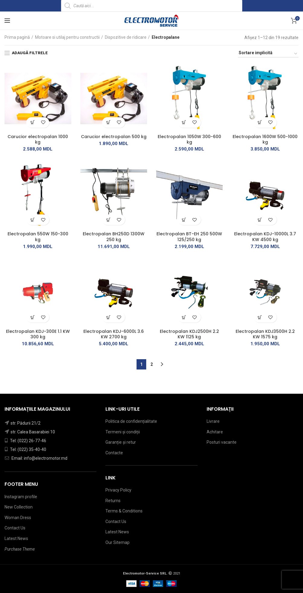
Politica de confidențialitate (131, 421)
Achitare (215, 431)
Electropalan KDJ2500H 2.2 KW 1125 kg (189, 334)
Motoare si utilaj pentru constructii (67, 37)
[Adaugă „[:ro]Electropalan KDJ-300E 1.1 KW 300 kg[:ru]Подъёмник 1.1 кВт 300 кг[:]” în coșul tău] (32, 317)
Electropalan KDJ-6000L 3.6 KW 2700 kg (113, 334)
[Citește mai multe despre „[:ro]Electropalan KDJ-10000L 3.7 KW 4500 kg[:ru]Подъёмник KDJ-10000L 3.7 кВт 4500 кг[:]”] (260, 219)
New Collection (19, 507)
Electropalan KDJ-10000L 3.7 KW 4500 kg (265, 236)
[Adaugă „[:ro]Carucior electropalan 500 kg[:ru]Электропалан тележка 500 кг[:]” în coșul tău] (108, 122)
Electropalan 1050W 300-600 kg (189, 139)
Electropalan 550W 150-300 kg (38, 236)
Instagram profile (21, 496)
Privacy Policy (118, 490)
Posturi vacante (222, 442)
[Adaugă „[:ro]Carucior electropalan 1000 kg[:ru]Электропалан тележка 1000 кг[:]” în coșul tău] (32, 122)
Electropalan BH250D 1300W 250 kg (113, 236)
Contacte (114, 452)
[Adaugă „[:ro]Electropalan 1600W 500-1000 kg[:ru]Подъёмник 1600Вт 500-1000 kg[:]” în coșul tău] (260, 122)
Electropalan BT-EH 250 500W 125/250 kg (189, 236)
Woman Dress (18, 517)
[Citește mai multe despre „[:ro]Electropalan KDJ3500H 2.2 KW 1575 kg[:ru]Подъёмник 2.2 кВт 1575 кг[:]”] (260, 317)
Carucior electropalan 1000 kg (38, 139)
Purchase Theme (20, 549)
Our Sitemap (117, 542)
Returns (113, 500)
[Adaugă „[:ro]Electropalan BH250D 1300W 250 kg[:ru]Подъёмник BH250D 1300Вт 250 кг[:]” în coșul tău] (108, 219)
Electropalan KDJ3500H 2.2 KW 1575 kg (265, 334)
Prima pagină (17, 37)
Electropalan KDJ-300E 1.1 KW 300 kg (38, 334)
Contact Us (15, 527)
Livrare (213, 421)
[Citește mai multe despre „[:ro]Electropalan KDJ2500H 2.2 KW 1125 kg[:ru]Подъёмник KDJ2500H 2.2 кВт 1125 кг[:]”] (184, 317)
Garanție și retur (120, 442)
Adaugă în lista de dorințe (43, 122)
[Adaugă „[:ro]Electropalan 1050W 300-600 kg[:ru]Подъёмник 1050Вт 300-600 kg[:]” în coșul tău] (184, 122)
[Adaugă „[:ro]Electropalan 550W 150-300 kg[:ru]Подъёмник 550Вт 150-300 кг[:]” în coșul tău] (32, 219)
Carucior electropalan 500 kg (114, 136)
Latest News (16, 538)
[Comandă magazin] (268, 54)
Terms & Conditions (124, 511)
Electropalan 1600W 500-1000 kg (265, 139)
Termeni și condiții (122, 431)
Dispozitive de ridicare (126, 37)
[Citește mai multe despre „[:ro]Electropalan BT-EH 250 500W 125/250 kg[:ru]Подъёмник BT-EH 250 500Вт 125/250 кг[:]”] (184, 219)
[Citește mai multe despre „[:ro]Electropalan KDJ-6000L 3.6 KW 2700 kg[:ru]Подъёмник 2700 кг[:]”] (108, 317)
